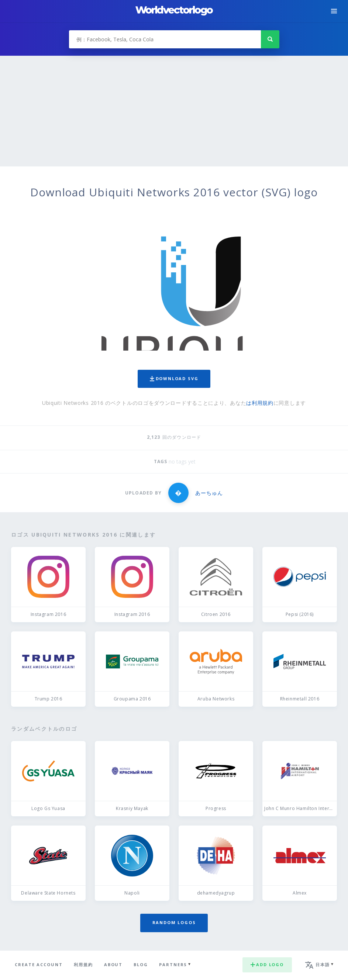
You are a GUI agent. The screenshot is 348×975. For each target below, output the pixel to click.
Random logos (174, 922)
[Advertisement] (174, 111)
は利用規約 (259, 402)
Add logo (267, 964)
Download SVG (174, 378)
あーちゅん (209, 492)
